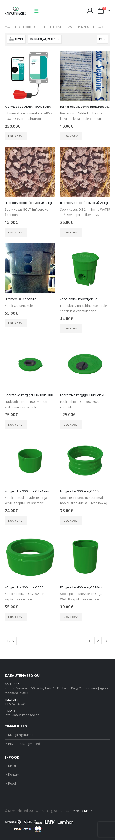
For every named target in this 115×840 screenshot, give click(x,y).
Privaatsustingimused (24, 743)
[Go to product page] (30, 76)
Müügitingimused (20, 735)
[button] (36, 11)
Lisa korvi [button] (15, 136)
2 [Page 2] (98, 641)
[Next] (106, 641)
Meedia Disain (83, 811)
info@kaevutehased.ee (22, 715)
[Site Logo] (15, 11)
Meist (12, 766)
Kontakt (13, 774)
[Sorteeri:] (45, 39)
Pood (12, 783)
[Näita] (102, 39)
